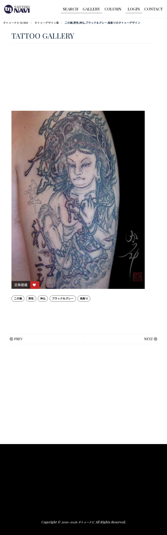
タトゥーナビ (86, 522)
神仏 (43, 298)
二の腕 (18, 298)
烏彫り (84, 298)
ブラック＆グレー (63, 298)
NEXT (148, 339)
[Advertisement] (83, 394)
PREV (18, 339)
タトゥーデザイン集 (47, 22)
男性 (31, 298)
